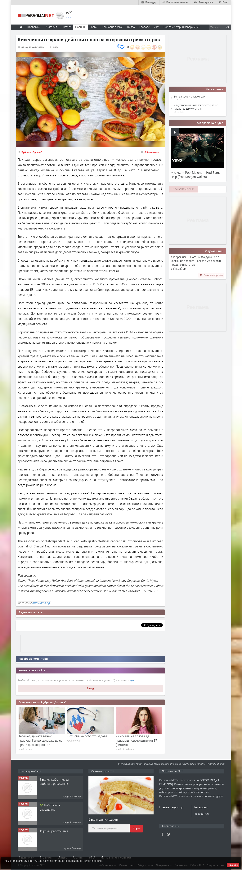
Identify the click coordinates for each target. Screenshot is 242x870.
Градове (144, 27)
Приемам (233, 865)
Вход (90, 688)
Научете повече (92, 861)
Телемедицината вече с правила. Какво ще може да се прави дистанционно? (40, 740)
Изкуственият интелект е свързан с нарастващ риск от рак (196, 106)
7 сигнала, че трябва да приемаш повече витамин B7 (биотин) (136, 740)
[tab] (183, 189)
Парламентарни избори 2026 (182, 27)
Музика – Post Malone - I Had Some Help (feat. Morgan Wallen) (195, 174)
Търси (136, 828)
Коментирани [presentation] (183, 189)
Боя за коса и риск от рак (189, 96)
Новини (80, 27)
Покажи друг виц (211, 275)
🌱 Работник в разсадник (50, 807)
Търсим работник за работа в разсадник (54, 781)
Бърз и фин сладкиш (103, 819)
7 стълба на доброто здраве (87, 736)
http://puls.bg (41, 603)
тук (132, 680)
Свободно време (112, 27)
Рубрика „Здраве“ (31, 152)
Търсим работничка (54, 831)
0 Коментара (152, 152)
